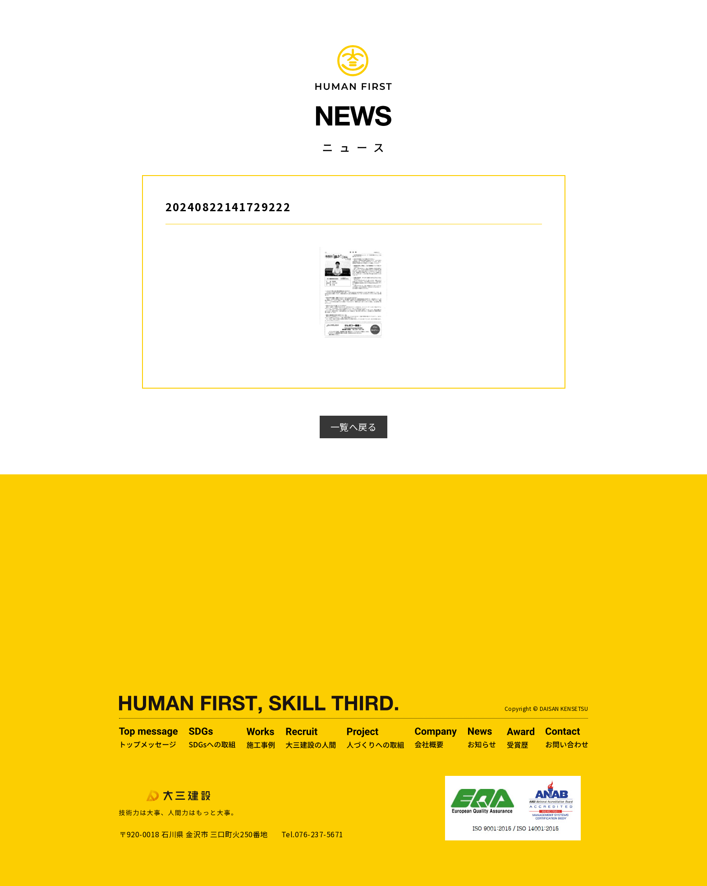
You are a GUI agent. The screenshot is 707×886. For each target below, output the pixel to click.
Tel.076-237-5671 (312, 834)
